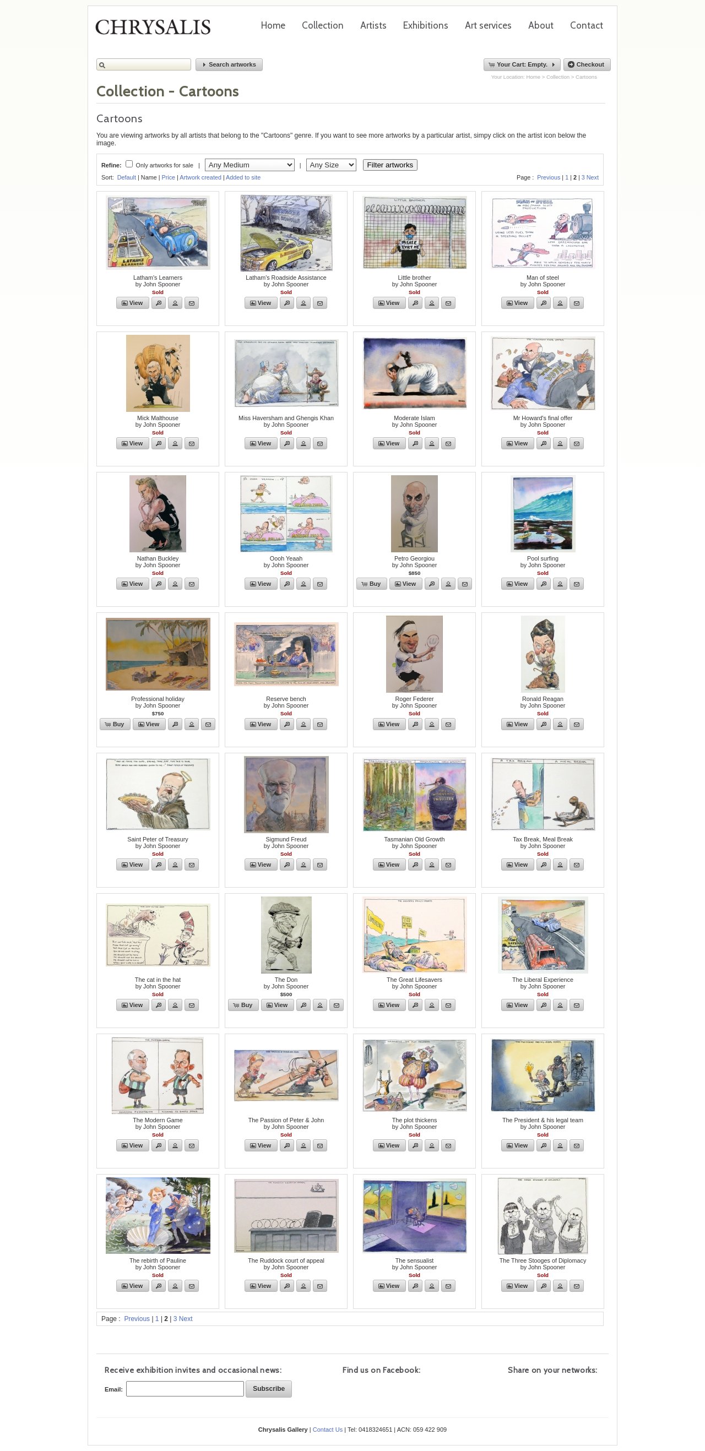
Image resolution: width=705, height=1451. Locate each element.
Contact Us (328, 1429)
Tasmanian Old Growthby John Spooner (414, 842)
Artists (373, 25)
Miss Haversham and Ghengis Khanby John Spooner (286, 421)
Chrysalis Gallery (157, 31)
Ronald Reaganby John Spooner (543, 702)
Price (168, 177)
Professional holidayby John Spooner (158, 702)
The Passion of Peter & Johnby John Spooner (286, 1123)
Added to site (243, 177)
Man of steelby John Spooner (543, 280)
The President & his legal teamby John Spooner (542, 1123)
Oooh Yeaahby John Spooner (286, 561)
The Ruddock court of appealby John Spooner (286, 1263)
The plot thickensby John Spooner (414, 1123)
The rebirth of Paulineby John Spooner (157, 1263)
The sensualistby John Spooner (414, 1263)
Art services (488, 25)
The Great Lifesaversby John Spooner (414, 983)
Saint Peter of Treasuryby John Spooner (157, 842)
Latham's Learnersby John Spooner (157, 280)
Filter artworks (390, 165)
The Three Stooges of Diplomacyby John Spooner (543, 1263)
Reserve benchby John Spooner (286, 702)
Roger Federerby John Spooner (414, 702)
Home (273, 25)
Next (593, 177)
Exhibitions (425, 25)
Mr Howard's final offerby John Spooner (542, 421)
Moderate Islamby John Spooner (414, 421)
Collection (323, 25)
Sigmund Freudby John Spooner (286, 842)
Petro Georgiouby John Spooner (414, 561)
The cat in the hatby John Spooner (158, 983)
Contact (586, 25)
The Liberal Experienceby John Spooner (542, 983)
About (541, 25)
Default (126, 177)
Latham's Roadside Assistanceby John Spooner (286, 280)
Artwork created (200, 177)
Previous (548, 177)
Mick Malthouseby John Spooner (158, 421)
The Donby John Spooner (286, 983)
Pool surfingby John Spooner (543, 561)
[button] (229, 64)
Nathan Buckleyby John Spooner (158, 561)
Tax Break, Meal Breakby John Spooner (543, 842)
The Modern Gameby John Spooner (158, 1123)
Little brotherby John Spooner (414, 280)
